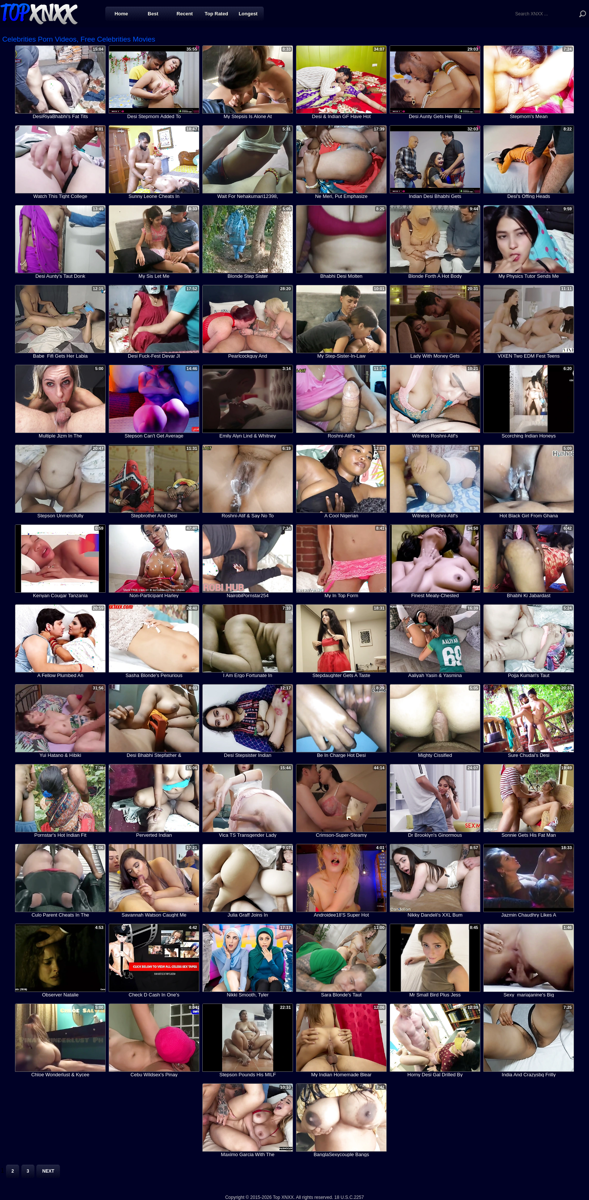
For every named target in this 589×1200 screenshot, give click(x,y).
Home (121, 13)
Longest (248, 13)
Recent (184, 13)
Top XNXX (39, 12)
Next (48, 1171)
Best (153, 13)
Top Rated (216, 13)
